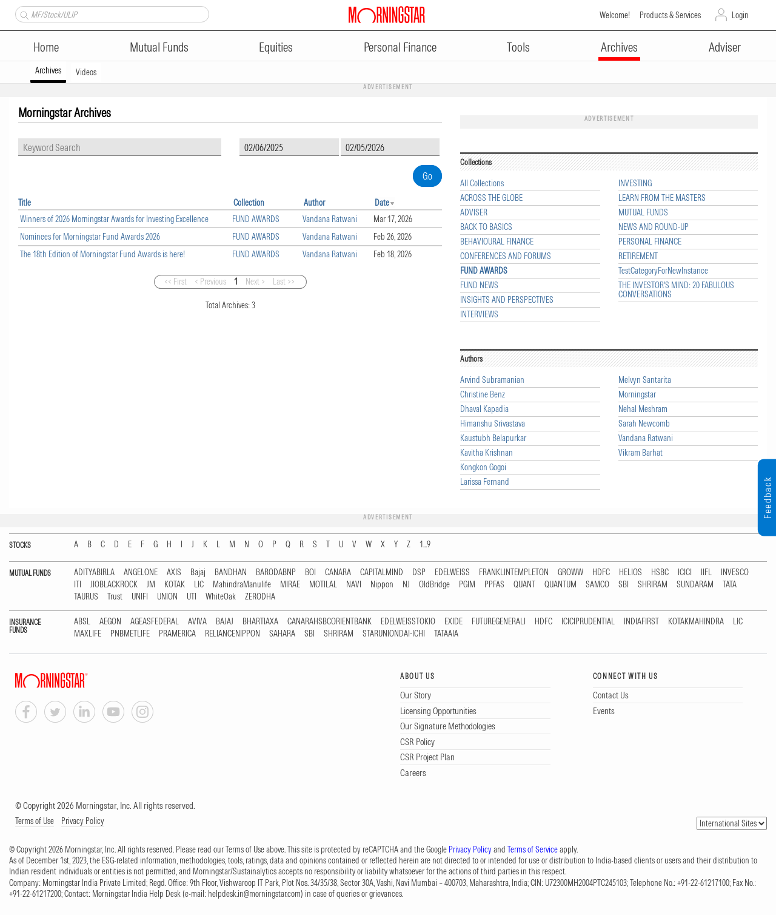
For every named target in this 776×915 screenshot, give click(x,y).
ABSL (82, 621)
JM (151, 584)
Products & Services (670, 15)
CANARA (338, 572)
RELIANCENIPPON (232, 633)
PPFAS (494, 584)
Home (46, 47)
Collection (248, 202)
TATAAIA (446, 633)
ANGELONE (141, 572)
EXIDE (453, 621)
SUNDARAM (695, 584)
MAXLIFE (87, 633)
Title (24, 202)
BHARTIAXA (260, 621)
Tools (518, 47)
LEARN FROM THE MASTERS (662, 198)
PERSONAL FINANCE (649, 241)
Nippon (381, 584)
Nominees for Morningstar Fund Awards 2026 (90, 236)
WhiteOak (221, 596)
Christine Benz (482, 394)
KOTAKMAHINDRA (696, 621)
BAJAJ (224, 621)
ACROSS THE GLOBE (491, 198)
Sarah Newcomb (644, 423)
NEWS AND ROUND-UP (653, 227)
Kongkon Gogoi (483, 467)
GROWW (570, 572)
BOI (310, 572)
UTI (191, 596)
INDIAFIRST (641, 621)
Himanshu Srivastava (492, 423)
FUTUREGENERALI (499, 621)
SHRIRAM (652, 584)
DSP (419, 572)
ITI (77, 584)
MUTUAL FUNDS (643, 212)
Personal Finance (400, 47)
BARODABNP (276, 572)
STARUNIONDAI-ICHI (394, 633)
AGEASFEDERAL (154, 621)
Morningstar (637, 394)
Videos (86, 72)
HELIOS (630, 572)
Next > (255, 281)
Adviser (725, 47)
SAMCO (597, 584)
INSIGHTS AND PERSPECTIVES (507, 300)
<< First (175, 281)
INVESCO (735, 572)
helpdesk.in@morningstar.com (254, 893)
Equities (276, 47)
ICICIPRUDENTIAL (588, 621)
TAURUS (86, 596)
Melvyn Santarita (644, 380)
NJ (406, 584)
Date (382, 202)
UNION (167, 596)
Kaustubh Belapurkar (493, 438)
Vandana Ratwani (330, 219)
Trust (114, 596)
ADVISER (473, 212)
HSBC (660, 572)
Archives (619, 47)
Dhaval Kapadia (484, 409)
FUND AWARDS (255, 219)
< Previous (210, 281)
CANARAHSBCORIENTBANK (329, 621)
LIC (199, 584)
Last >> (284, 281)
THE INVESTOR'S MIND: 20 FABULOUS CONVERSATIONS (676, 290)
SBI (623, 584)
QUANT (524, 584)
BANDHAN (231, 572)
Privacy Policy (82, 820)
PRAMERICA (177, 633)
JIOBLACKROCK (114, 584)
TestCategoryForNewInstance (663, 270)
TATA (730, 584)
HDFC (601, 572)
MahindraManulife (242, 584)
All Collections (482, 183)
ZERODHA (260, 596)
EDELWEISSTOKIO (408, 621)
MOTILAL (323, 584)
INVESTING (635, 183)
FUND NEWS (479, 285)
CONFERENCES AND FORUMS (505, 256)
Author (314, 202)
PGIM (467, 584)
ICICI (685, 572)
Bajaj (198, 572)
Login (740, 15)
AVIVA (197, 621)
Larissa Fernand (484, 482)
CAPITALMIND (381, 572)
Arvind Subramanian (492, 380)
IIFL (706, 572)
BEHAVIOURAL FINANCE (497, 241)
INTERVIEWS (479, 314)
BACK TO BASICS (486, 227)
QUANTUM (560, 584)
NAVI (353, 584)
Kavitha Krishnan (486, 452)
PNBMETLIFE (130, 633)
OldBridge (434, 584)
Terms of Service (532, 849)
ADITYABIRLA (94, 572)
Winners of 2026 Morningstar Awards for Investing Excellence (114, 219)
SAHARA (282, 633)
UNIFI (140, 596)
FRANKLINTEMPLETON (514, 572)
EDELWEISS (452, 572)
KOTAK (174, 584)
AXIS (174, 572)
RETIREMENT (638, 256)
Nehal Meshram (642, 409)
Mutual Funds (159, 47)
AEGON (110, 621)
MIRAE (290, 584)
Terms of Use (34, 820)
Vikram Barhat (640, 452)
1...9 (425, 544)
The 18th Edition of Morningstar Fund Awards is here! (102, 254)
